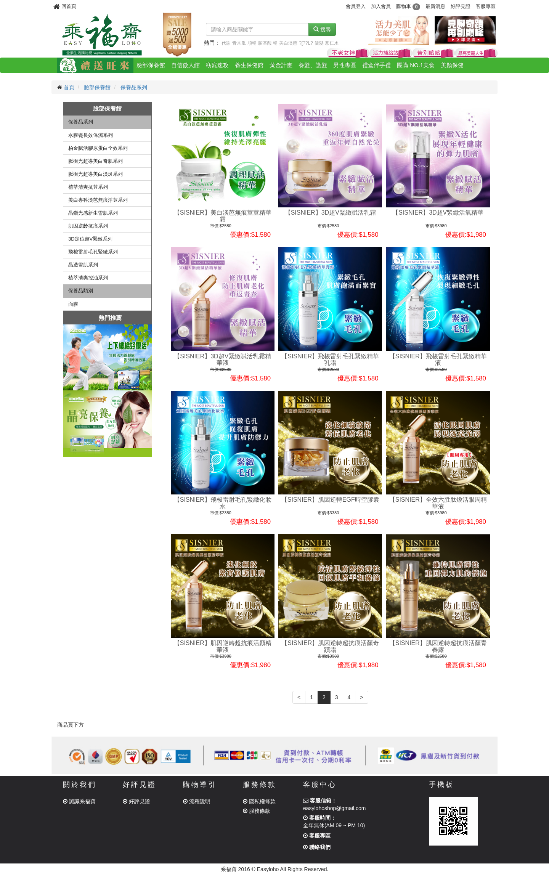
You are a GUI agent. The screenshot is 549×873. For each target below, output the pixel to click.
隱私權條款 (259, 801)
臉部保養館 (150, 65)
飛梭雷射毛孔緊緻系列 (93, 252)
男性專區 (344, 65)
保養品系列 (133, 87)
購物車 (408, 6)
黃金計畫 (281, 65)
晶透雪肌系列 (83, 265)
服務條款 (256, 811)
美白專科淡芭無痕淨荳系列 (98, 200)
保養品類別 (80, 291)
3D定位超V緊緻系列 (90, 239)
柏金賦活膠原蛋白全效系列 (98, 148)
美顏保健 (452, 65)
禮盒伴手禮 (376, 65)
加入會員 (381, 6)
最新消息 (435, 6)
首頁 (69, 87)
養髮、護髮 (313, 65)
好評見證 (460, 6)
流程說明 (196, 801)
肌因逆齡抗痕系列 (88, 226)
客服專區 (486, 6)
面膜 (73, 304)
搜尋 (322, 29)
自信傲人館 (185, 65)
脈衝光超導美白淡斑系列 (95, 174)
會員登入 (356, 6)
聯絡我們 (317, 847)
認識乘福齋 (79, 801)
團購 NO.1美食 (416, 65)
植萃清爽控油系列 (88, 278)
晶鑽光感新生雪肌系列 (93, 213)
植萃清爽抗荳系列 (88, 187)
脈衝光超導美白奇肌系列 (95, 161)
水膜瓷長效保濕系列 (90, 135)
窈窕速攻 (217, 65)
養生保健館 (249, 65)
